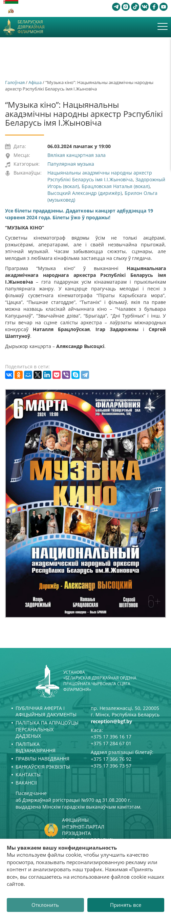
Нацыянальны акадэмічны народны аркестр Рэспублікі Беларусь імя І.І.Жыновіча (99, 176)
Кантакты (28, 774)
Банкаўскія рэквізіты (43, 766)
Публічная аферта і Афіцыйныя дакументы (46, 711)
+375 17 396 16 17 (111, 736)
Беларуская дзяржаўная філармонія (31, 27)
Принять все (125, 904)
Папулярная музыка (70, 164)
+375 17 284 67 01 (111, 743)
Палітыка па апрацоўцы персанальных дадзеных (47, 729)
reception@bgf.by (111, 721)
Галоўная (15, 82)
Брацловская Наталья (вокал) (116, 186)
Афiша (35, 82)
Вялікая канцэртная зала (76, 155)
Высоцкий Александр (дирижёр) (84, 193)
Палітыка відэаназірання (36, 747)
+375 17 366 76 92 (111, 759)
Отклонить (45, 904)
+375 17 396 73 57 (111, 765)
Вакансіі (26, 782)
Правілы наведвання (42, 758)
